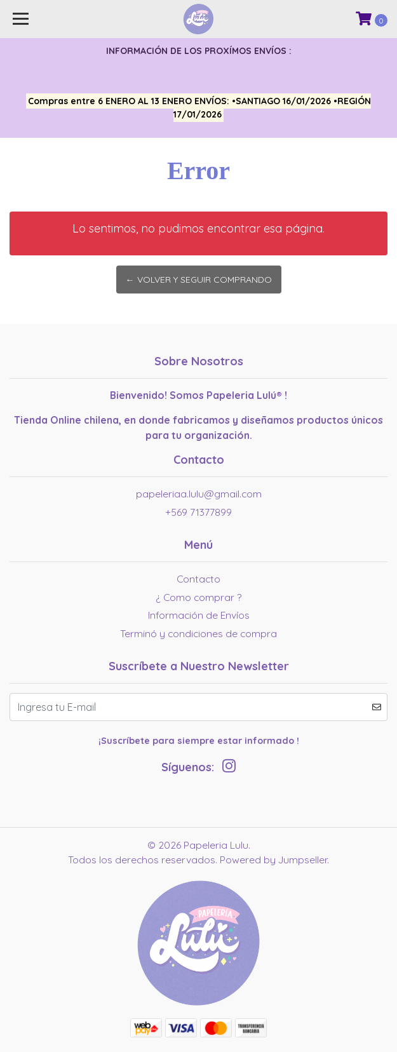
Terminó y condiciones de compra (198, 633)
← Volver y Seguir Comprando (199, 279)
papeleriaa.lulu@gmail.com (199, 493)
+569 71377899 (198, 512)
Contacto (198, 578)
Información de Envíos (199, 615)
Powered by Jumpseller (273, 859)
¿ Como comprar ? (198, 597)
